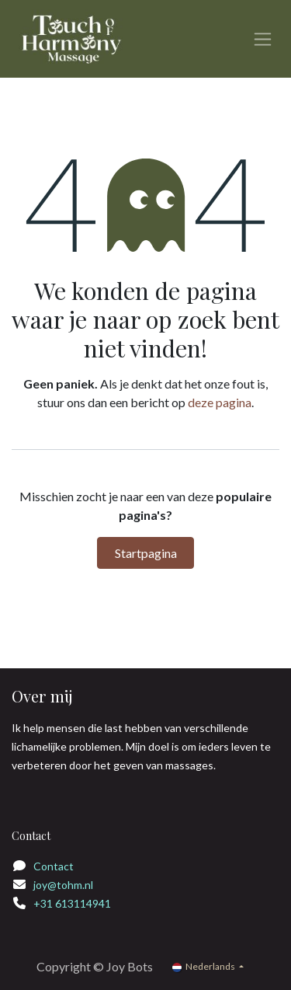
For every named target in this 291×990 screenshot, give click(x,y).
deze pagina (219, 402)
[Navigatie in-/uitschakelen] (262, 39)
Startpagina (146, 553)
